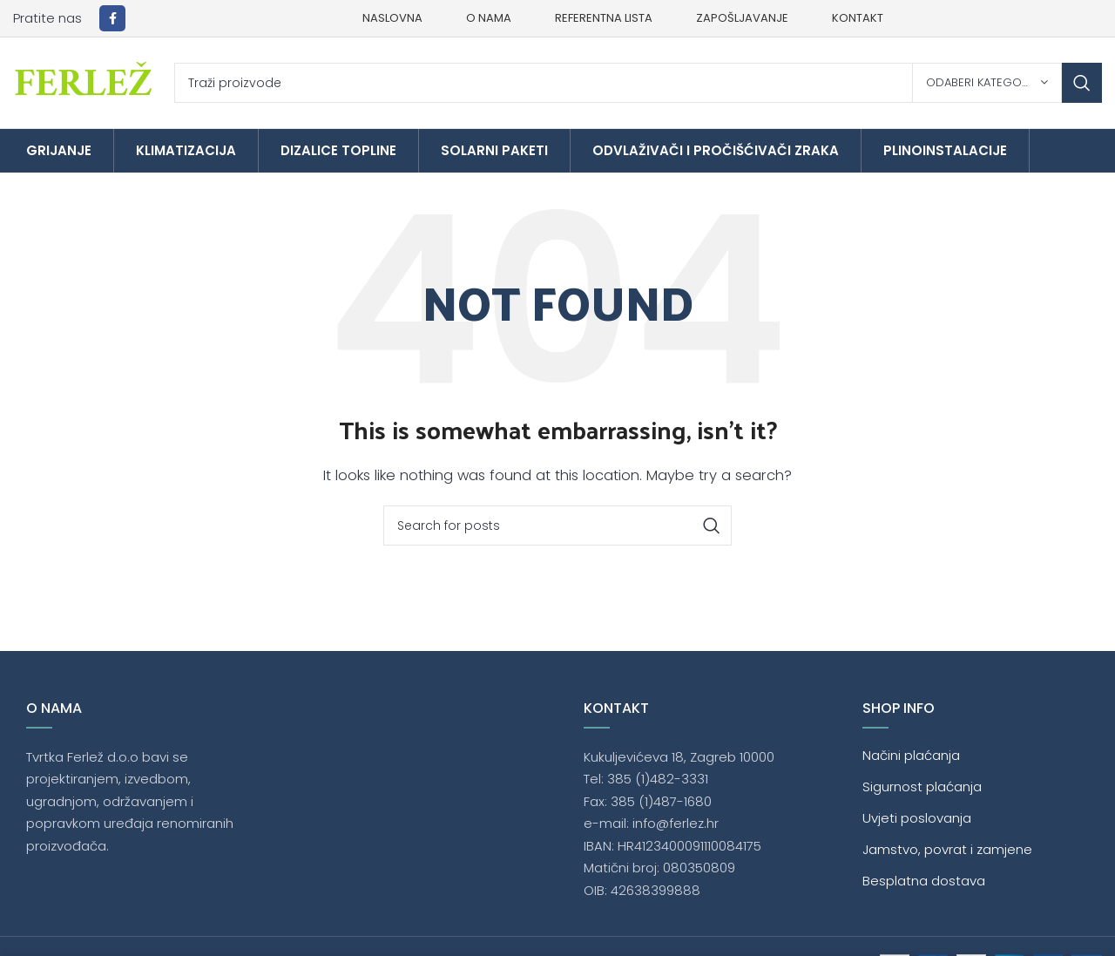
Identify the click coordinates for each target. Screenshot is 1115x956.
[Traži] (638, 83)
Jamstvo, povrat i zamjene (947, 849)
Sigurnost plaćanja (922, 786)
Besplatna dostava (923, 880)
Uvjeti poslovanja (916, 818)
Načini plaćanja (911, 755)
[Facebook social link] (112, 18)
